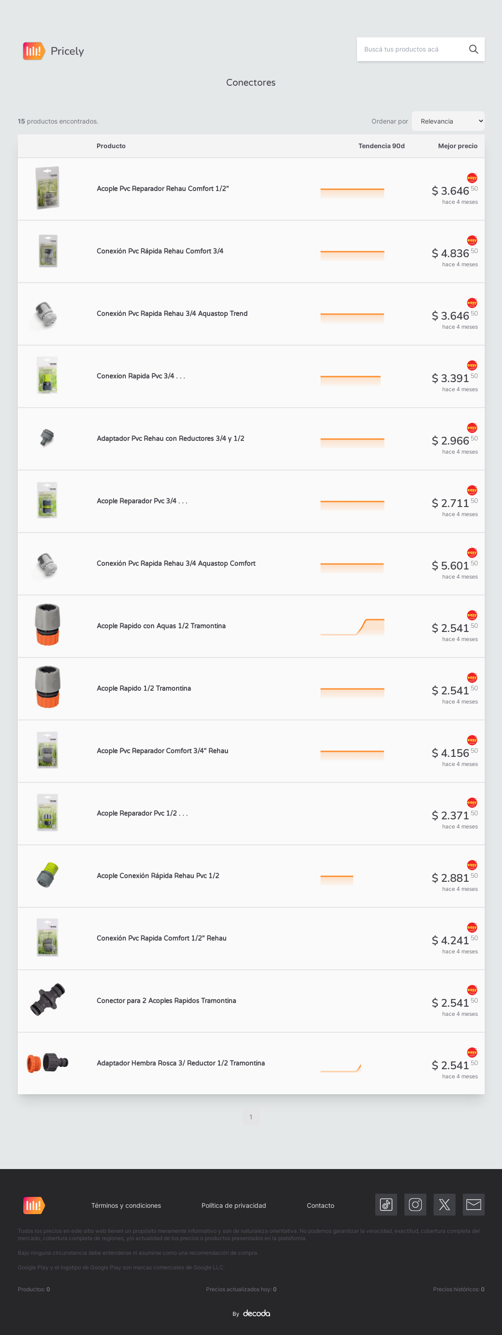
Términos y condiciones (126, 1205)
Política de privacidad (234, 1205)
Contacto (320, 1205)
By (251, 1314)
